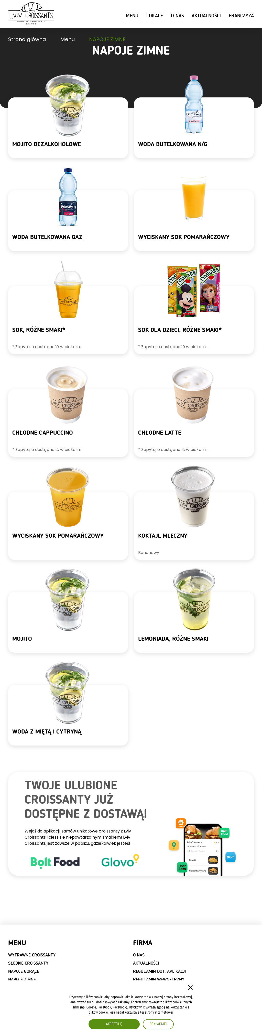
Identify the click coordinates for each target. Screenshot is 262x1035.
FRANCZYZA (26, 999)
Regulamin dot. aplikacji (159, 971)
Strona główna (27, 39)
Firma (142, 943)
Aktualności (206, 16)
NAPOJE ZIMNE (22, 979)
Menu (132, 16)
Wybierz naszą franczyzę (35, 1011)
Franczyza (241, 16)
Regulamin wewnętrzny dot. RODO (158, 982)
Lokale (154, 16)
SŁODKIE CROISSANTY (28, 963)
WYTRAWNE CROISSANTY (32, 955)
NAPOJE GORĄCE (23, 971)
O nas (177, 16)
